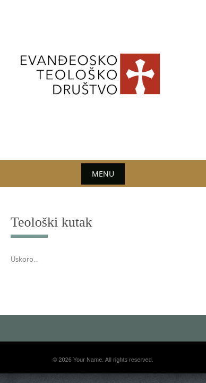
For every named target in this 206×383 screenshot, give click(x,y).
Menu (103, 174)
